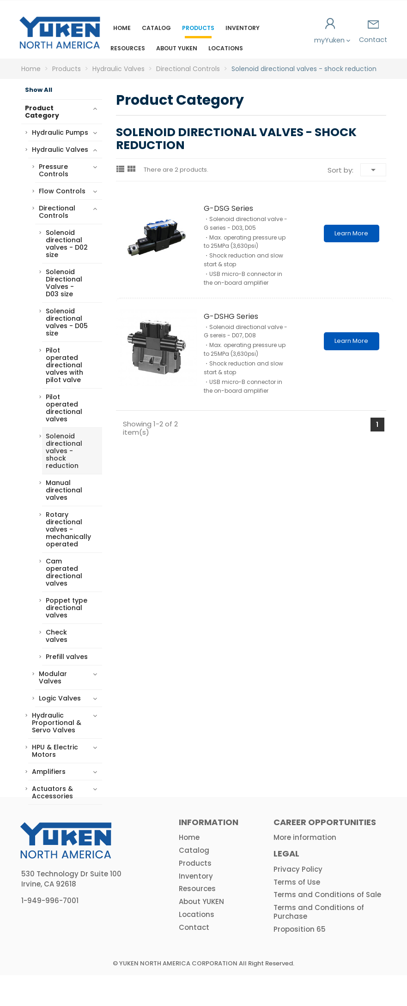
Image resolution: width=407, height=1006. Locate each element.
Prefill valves (67, 656)
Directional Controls (57, 212)
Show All (38, 90)
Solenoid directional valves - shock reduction (64, 450)
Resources (127, 48)
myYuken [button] (330, 31)
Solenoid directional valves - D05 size (67, 322)
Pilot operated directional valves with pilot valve (64, 365)
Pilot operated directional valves (64, 408)
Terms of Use (296, 913)
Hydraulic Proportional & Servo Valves (56, 723)
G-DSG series (228, 208)
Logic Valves (60, 698)
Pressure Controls (53, 170)
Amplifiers (49, 771)
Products (198, 28)
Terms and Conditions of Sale (327, 925)
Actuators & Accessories (52, 792)
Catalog (156, 28)
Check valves (56, 636)
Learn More (351, 233)
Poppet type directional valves (66, 608)
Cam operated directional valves (64, 572)
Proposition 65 (299, 960)
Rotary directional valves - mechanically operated (68, 529)
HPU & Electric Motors (55, 751)
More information (304, 868)
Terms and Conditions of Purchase (318, 943)
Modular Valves (53, 677)
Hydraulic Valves (60, 149)
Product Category (42, 111)
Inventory (242, 28)
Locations (225, 48)
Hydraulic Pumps (60, 132)
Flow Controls (62, 191)
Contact (373, 32)
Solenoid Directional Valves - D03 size (64, 283)
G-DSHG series (231, 316)
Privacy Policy (297, 900)
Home (122, 28)
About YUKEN (176, 48)
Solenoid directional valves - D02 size (67, 243)
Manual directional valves (64, 490)
